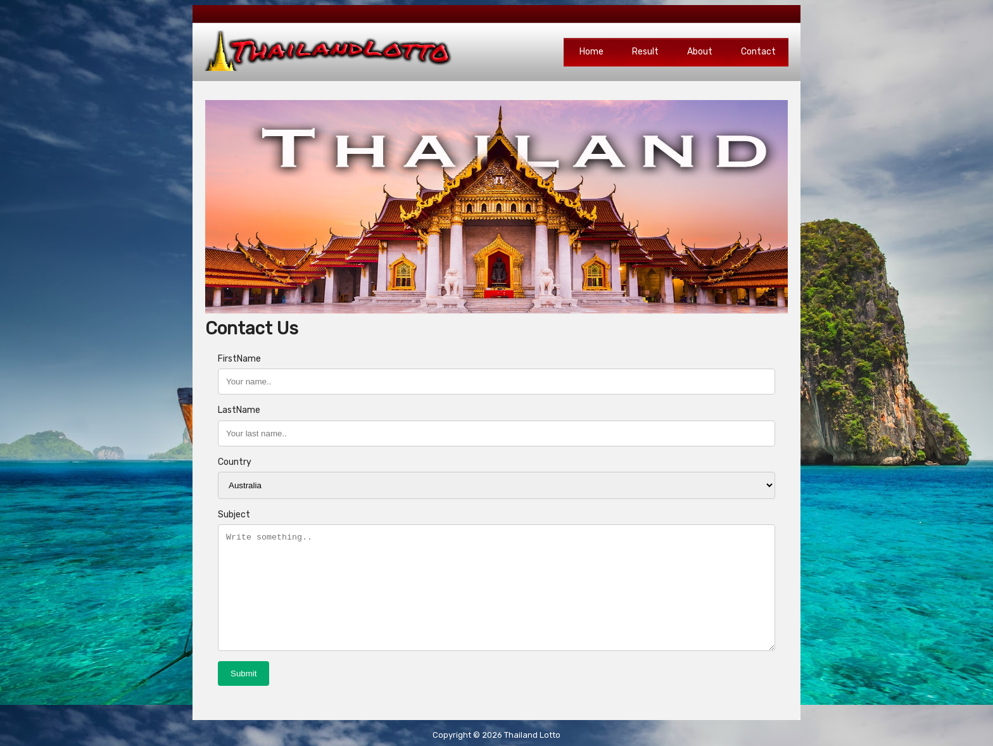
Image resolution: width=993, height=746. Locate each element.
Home (591, 51)
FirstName (239, 358)
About (699, 51)
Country (234, 462)
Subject (234, 514)
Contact (758, 51)
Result (645, 51)
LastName (239, 410)
